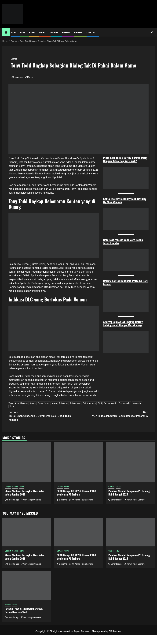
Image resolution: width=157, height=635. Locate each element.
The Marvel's (124, 403)
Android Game (21, 403)
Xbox (11, 406)
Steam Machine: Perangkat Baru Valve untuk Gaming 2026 (24, 492)
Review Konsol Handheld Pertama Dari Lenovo (125, 282)
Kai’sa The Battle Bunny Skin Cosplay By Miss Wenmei (124, 200)
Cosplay (91, 32)
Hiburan (78, 32)
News (22, 32)
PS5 (100, 403)
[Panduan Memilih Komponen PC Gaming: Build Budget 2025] (130, 462)
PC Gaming (75, 403)
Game (33, 403)
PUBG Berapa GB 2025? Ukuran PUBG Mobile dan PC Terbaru (76, 492)
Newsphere (98, 631)
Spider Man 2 (110, 403)
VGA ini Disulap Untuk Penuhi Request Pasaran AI (114, 413)
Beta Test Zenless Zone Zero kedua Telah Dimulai (123, 241)
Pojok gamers (89, 403)
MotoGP (54, 32)
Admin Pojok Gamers (32, 500)
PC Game (63, 403)
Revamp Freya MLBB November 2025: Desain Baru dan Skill (24, 610)
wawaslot (93, 391)
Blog (13, 32)
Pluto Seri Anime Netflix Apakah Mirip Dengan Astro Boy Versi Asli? (125, 159)
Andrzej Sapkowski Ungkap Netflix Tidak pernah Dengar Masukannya (123, 323)
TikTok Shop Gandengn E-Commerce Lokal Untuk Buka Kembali (43, 415)
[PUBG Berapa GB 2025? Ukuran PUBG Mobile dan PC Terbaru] (78, 462)
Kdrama (66, 32)
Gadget (43, 32)
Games (32, 32)
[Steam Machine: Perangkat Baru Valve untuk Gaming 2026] (26, 462)
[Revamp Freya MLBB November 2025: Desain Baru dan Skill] (26, 585)
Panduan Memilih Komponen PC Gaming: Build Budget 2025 (129, 492)
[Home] (6, 32)
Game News (43, 403)
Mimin (30, 77)
